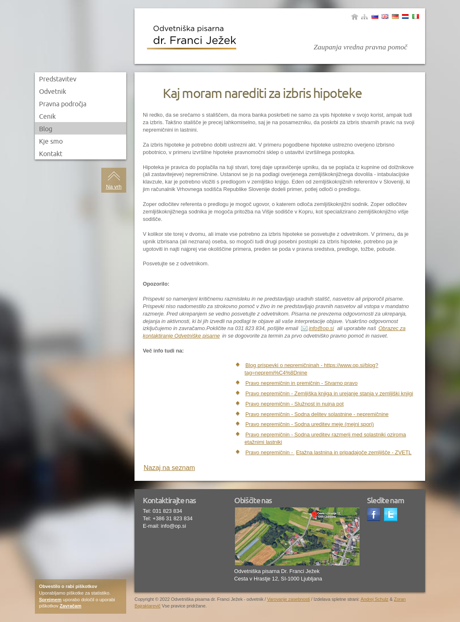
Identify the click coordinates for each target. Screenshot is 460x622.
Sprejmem (50, 599)
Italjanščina (415, 16)
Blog (45, 128)
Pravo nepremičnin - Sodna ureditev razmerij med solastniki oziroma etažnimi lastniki (325, 438)
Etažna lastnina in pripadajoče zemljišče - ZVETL (353, 452)
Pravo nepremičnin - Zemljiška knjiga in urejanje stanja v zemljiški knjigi (329, 393)
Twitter (391, 515)
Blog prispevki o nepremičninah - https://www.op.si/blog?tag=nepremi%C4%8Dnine (311, 369)
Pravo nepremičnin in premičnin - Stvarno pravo (301, 383)
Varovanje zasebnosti (288, 599)
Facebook (374, 515)
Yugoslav (405, 16)
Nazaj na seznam (169, 467)
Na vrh (114, 187)
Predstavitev (57, 79)
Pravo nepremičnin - (269, 452)
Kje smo (51, 141)
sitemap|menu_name (364, 16)
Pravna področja (62, 104)
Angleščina (385, 16)
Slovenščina (375, 16)
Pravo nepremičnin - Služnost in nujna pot (294, 404)
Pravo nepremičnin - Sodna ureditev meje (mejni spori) (309, 424)
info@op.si (321, 328)
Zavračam (70, 605)
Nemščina (395, 16)
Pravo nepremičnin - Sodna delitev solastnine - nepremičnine (317, 414)
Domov (354, 16)
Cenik (47, 116)
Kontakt (50, 153)
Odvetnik (52, 91)
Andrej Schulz (374, 599)
